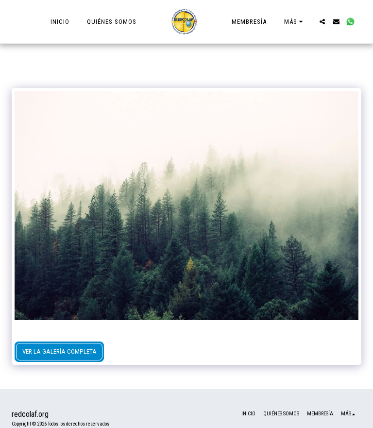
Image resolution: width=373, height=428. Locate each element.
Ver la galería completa (59, 351)
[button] (322, 21)
